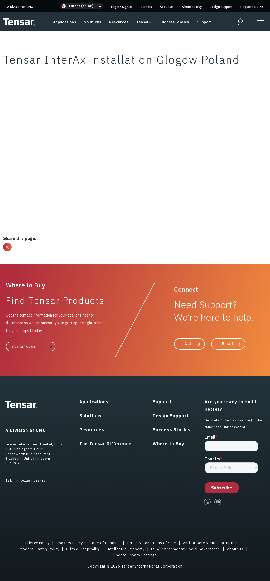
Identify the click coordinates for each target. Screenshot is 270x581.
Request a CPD (251, 7)
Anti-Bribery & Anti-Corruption (213, 542)
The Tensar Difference (105, 443)
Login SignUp (122, 7)
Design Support (221, 7)
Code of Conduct (104, 542)
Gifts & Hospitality (81, 548)
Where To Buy (191, 7)
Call (189, 343)
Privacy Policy (34, 542)
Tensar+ (143, 22)
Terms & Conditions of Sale (152, 542)
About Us (166, 7)
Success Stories (174, 22)
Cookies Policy (67, 542)
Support (204, 22)
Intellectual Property (125, 548)
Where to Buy (169, 443)
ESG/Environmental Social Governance (189, 548)
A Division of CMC (20, 7)
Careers (146, 7)
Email (227, 343)
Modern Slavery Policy (35, 548)
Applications (64, 22)
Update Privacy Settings (135, 554)
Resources (118, 22)
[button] (81, 6)
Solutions (92, 22)
